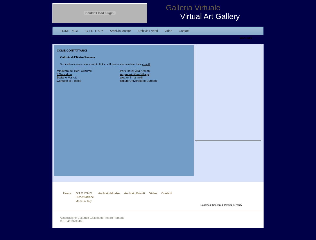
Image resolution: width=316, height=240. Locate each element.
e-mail (146, 64)
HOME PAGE (70, 31)
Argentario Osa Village (134, 74)
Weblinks (246, 38)
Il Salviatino (64, 74)
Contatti (166, 193)
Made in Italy (83, 201)
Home (67, 193)
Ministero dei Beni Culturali (74, 71)
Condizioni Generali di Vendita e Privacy (221, 205)
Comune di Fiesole (69, 80)
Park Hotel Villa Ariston (135, 71)
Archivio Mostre (109, 193)
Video (153, 193)
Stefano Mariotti (67, 77)
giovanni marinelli (131, 77)
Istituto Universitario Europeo (139, 80)
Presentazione (84, 197)
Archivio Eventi (134, 193)
